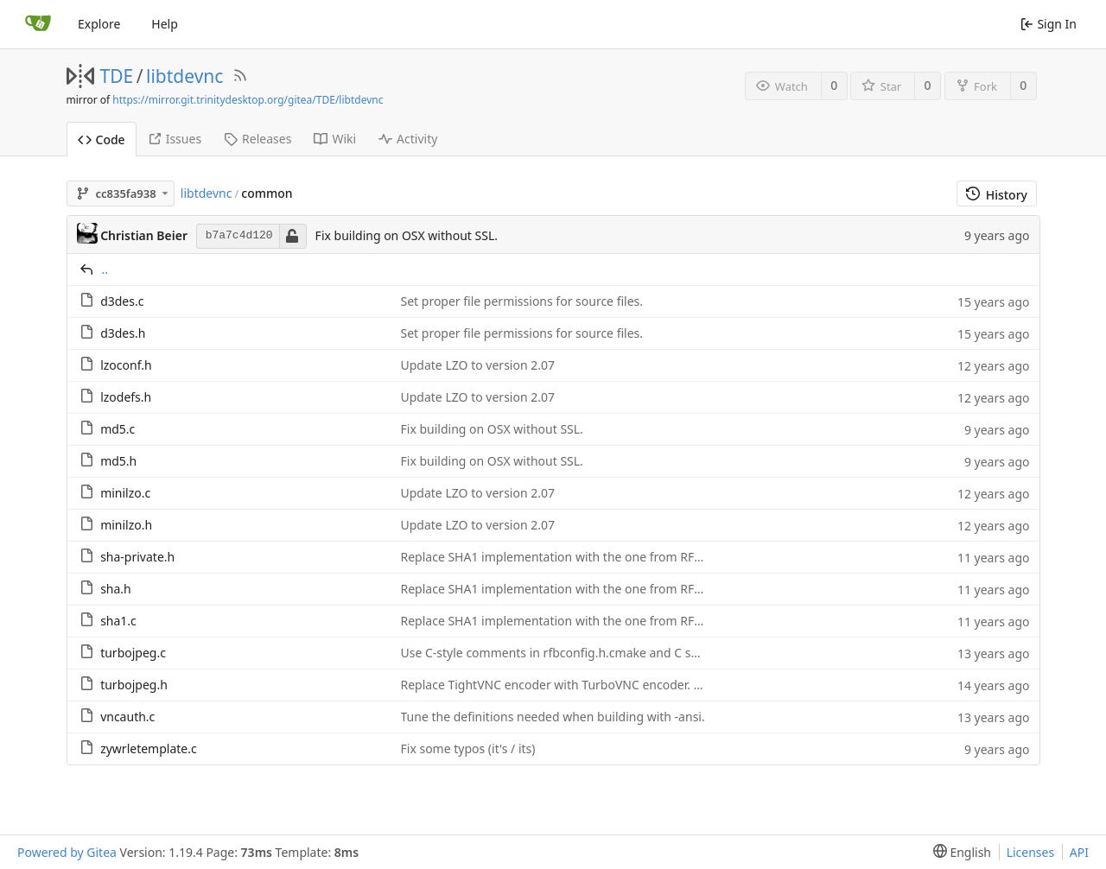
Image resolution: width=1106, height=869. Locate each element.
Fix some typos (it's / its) (468, 748)
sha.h (115, 588)
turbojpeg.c (133, 652)
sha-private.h (137, 557)
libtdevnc (184, 76)
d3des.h (122, 333)
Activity (407, 138)
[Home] (38, 24)
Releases (257, 138)
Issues (174, 138)
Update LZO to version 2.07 (478, 365)
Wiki (335, 138)
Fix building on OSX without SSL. (406, 235)
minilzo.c (125, 493)
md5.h (118, 461)
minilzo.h (126, 525)
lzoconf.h (125, 365)
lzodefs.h (125, 397)
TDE (117, 76)
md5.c (117, 429)
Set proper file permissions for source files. (522, 301)
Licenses (1031, 852)
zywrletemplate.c (148, 748)
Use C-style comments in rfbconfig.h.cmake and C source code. (579, 652)
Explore (99, 24)
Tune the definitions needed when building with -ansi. (553, 716)
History (996, 195)
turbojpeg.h (134, 684)
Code (101, 139)
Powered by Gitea (67, 852)
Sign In (1048, 24)
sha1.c (118, 620)
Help (164, 24)
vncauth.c (127, 716)
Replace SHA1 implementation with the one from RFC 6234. (568, 557)
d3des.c (121, 301)
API (1079, 852)
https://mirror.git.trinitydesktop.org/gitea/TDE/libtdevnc (247, 99)
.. (105, 269)
